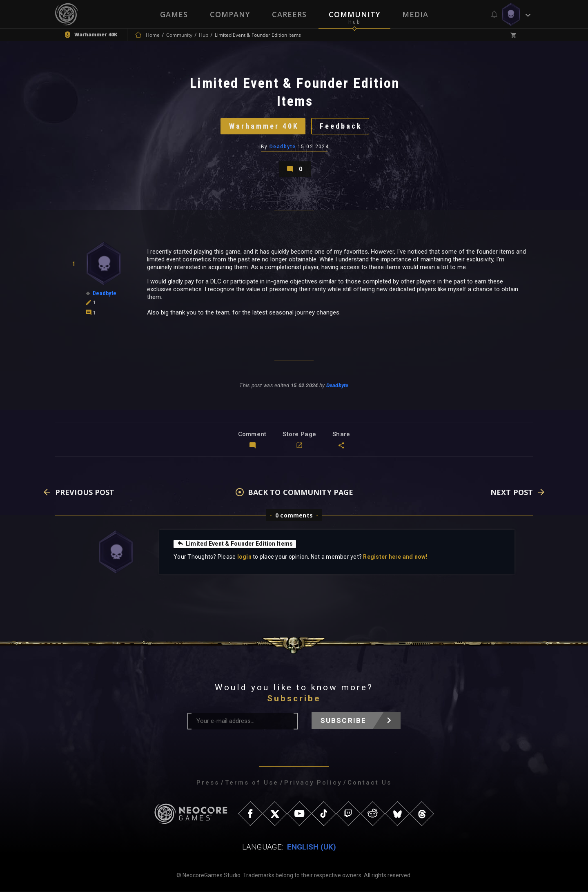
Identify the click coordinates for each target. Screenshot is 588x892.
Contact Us (369, 783)
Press (207, 783)
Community (354, 14)
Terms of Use (251, 783)
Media (415, 14)
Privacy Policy (313, 783)
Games (174, 14)
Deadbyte (283, 146)
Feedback (341, 126)
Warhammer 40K (263, 126)
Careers (289, 14)
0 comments (294, 516)
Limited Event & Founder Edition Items (235, 544)
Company (230, 14)
